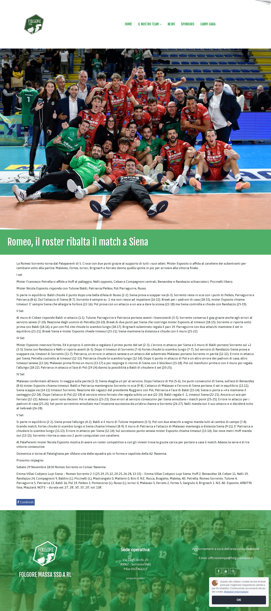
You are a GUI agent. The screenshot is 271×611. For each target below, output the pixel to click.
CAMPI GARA (207, 24)
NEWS (171, 24)
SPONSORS (187, 24)
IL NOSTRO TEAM (150, 24)
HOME (128, 24)
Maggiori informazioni (236, 591)
